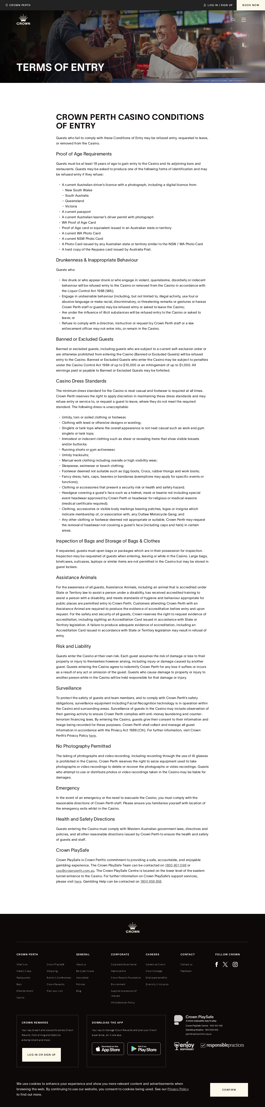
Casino (20, 997)
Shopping (52, 971)
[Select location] (19, 5)
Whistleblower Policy (123, 1002)
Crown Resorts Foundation (126, 977)
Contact (188, 954)
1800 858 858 (150, 881)
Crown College (154, 971)
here (92, 735)
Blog (78, 990)
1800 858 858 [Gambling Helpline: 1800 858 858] (212, 1030)
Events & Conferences (59, 977)
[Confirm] (229, 1090)
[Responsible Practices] (222, 1046)
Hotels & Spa (24, 971)
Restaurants (23, 977)
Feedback (186, 971)
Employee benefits (156, 977)
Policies (80, 984)
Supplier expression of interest (124, 993)
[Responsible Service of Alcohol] (184, 1046)
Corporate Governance (123, 964)
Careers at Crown (155, 964)
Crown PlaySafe (55, 964)
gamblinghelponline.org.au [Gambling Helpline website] (199, 1034)
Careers (152, 954)
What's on (22, 964)
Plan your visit (55, 990)
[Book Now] (251, 5)
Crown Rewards (55, 984)
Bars (19, 984)
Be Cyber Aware (85, 971)
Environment (118, 984)
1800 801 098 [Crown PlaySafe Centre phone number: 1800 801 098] (216, 1026)
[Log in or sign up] (41, 1055)
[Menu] (243, 20)
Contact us (187, 964)
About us (81, 964)
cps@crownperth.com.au (75, 870)
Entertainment (25, 990)
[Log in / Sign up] (218, 5)
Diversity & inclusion (157, 984)
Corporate (120, 954)
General (83, 954)
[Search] (233, 20)
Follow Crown (227, 954)
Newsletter (82, 977)
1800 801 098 (175, 865)
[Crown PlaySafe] (198, 1021)
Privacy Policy (177, 1089)
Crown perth (27, 954)
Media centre (118, 971)
